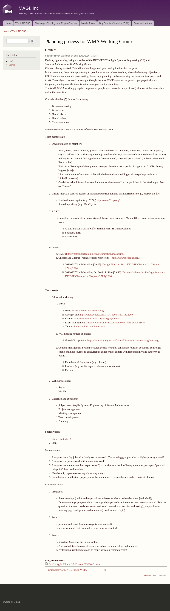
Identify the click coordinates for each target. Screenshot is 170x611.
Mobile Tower (88, 23)
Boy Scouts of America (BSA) (114, 23)
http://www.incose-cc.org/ (125, 257)
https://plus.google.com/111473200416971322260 (106, 314)
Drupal (17, 602)
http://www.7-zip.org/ (108, 200)
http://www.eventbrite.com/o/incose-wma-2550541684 (116, 322)
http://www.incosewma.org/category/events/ (97, 318)
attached (65, 439)
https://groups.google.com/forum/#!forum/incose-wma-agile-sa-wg (122, 340)
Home (8, 23)
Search (12, 65)
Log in (147, 575)
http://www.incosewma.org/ (89, 310)
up (105, 569)
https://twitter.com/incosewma (90, 326)
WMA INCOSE (22, 23)
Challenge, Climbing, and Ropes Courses (56, 23)
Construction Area (143, 23)
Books (12, 61)
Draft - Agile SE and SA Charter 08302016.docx (74, 564)
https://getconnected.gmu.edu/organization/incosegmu (95, 253)
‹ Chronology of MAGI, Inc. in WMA (66, 569)
